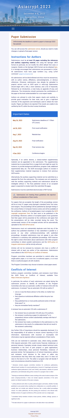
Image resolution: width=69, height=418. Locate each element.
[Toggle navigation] (13, 28)
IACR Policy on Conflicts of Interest (36, 252)
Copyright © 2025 (33, 413)
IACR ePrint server (28, 225)
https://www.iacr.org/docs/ (20, 277)
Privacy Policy (34, 416)
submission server (34, 49)
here (55, 67)
